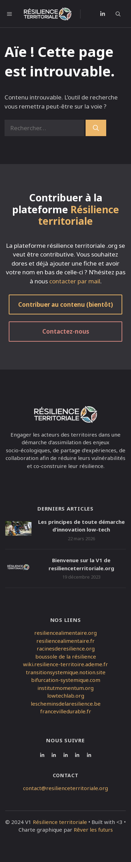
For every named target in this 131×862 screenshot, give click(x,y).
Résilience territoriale (60, 821)
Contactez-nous (65, 331)
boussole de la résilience (65, 656)
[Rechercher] (96, 128)
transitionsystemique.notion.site (65, 672)
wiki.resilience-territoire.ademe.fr (65, 664)
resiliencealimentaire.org (65, 632)
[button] (121, 13)
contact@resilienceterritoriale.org (65, 788)
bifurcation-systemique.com (65, 679)
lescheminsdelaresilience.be (66, 703)
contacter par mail (74, 281)
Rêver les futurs (93, 829)
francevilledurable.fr (65, 711)
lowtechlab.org (65, 695)
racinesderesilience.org (66, 648)
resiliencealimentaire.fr (65, 640)
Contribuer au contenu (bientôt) (65, 304)
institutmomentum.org (65, 687)
